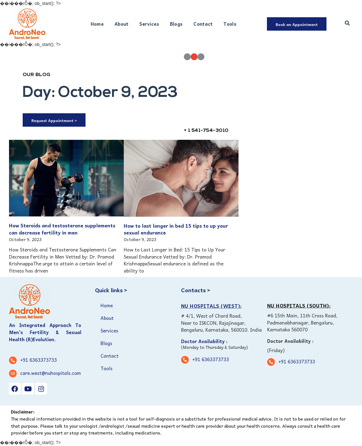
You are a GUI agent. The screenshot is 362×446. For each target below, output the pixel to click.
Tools (229, 24)
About (121, 24)
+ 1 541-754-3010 (206, 130)
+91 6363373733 (38, 360)
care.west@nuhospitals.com (50, 373)
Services (149, 24)
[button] (296, 24)
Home (97, 24)
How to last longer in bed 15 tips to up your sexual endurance (176, 229)
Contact (203, 24)
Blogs (176, 24)
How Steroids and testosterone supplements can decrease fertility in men (62, 228)
